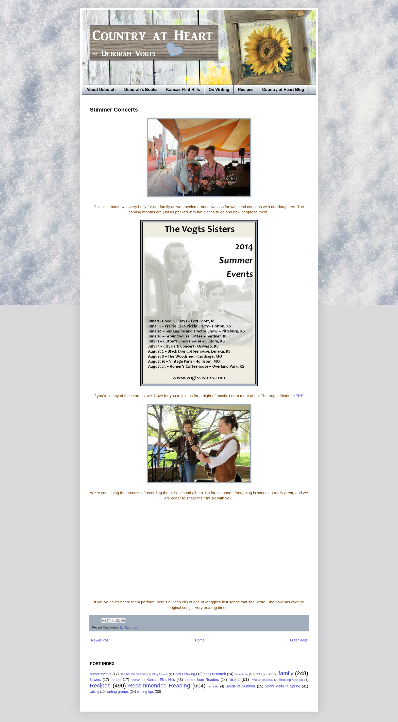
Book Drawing (184, 674)
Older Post (298, 640)
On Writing (219, 89)
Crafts (257, 674)
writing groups (118, 691)
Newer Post (100, 640)
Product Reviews (262, 679)
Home (199, 640)
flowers (95, 680)
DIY (270, 674)
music (134, 627)
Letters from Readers (202, 680)
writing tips (145, 691)
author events (100, 674)
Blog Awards (160, 674)
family (124, 627)
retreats (213, 686)
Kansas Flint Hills (183, 89)
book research (215, 674)
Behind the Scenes (133, 674)
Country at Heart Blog (283, 89)
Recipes (245, 89)
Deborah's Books (141, 89)
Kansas (135, 679)
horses (116, 680)
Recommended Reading (159, 685)
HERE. (299, 396)
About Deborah (101, 89)
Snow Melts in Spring (282, 686)
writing (94, 692)
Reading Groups (291, 680)
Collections (241, 674)
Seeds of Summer (240, 686)
